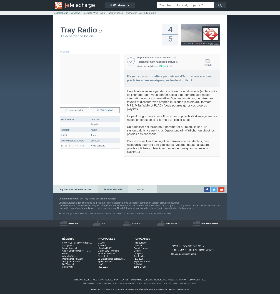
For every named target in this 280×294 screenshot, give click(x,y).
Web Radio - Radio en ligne (179, 208)
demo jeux (143, 283)
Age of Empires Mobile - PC (76, 251)
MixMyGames (156, 283)
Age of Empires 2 (106, 261)
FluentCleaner (140, 243)
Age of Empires (141, 248)
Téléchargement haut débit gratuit (158, 61)
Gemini (137, 251)
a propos (78, 280)
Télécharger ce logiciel (77, 36)
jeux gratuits (129, 283)
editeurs (148, 280)
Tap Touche (139, 256)
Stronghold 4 (68, 245)
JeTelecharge (61, 13)
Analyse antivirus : (155, 66)
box (116, 280)
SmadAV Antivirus (106, 253)
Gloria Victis (68, 267)
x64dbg (65, 253)
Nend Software (98, 146)
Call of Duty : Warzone (108, 251)
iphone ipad (172, 223)
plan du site (136, 280)
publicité (173, 280)
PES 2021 (103, 267)
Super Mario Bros (142, 261)
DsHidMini (139, 264)
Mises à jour (190, 254)
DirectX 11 (103, 256)
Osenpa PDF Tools (71, 261)
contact (183, 280)
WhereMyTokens (70, 256)
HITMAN (102, 245)
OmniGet (138, 245)
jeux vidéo (194, 280)
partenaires (160, 280)
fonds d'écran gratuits (109, 283)
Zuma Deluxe (140, 267)
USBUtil (101, 243)
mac (104, 223)
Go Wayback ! (69, 264)
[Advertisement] (90, 79)
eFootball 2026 (105, 248)
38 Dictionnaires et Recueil (111, 259)
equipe (87, 280)
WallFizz (168, 283)
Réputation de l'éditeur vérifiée (156, 57)
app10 (194, 283)
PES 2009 (138, 259)
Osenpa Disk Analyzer (72, 259)
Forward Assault (70, 248)
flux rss (124, 280)
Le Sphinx (138, 253)
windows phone (210, 223)
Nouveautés (177, 254)
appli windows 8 (182, 283)
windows (73, 223)
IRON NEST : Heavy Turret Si (77, 243)
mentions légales (158, 290)
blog (203, 280)
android (136, 223)
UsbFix (101, 264)
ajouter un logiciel (103, 280)
